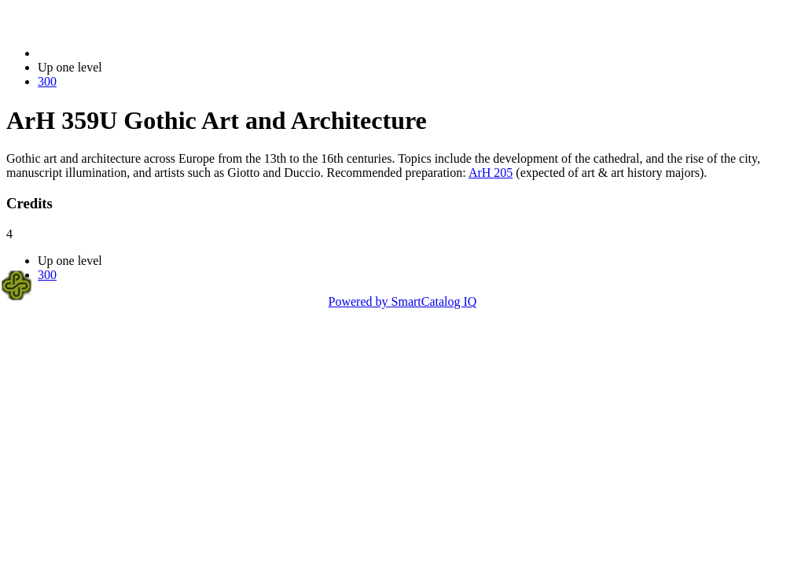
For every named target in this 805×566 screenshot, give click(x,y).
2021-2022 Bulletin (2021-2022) (120, 53)
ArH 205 (491, 172)
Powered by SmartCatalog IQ (403, 301)
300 (47, 81)
